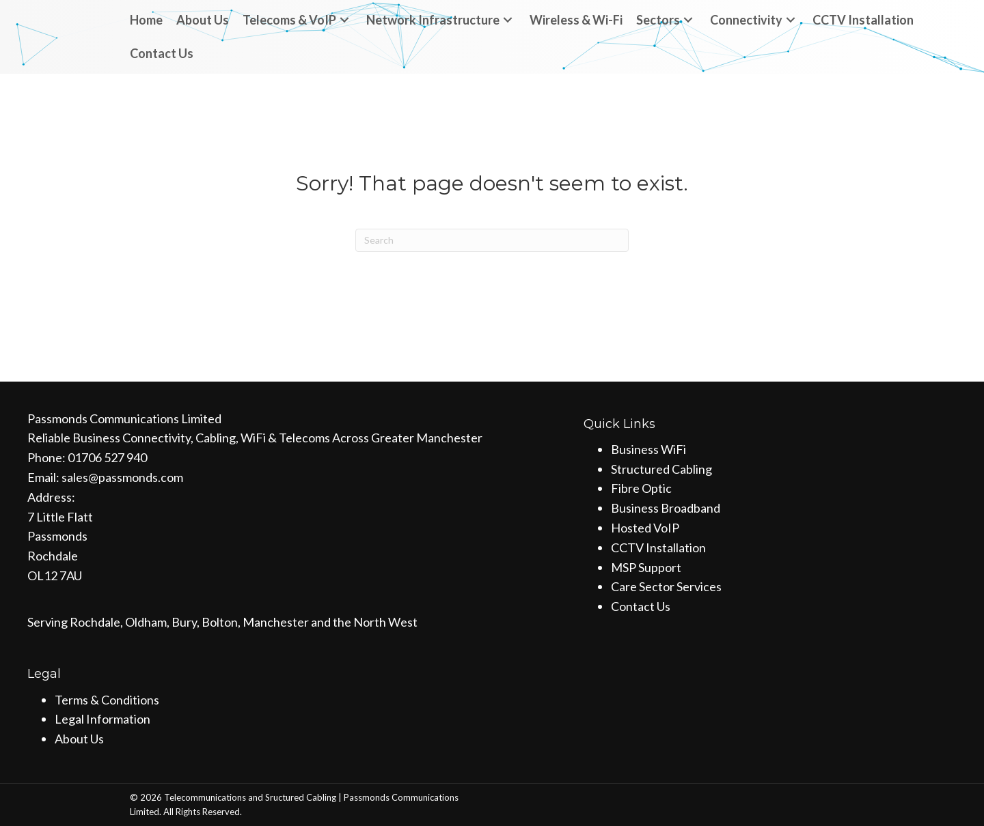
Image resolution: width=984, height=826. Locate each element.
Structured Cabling (661, 468)
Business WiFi (648, 449)
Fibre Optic (641, 488)
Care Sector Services (666, 586)
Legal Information (102, 718)
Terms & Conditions (107, 699)
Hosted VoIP (645, 527)
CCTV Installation (658, 547)
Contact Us (640, 606)
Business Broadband (665, 507)
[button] (344, 20)
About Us (79, 738)
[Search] (492, 240)
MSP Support (646, 567)
